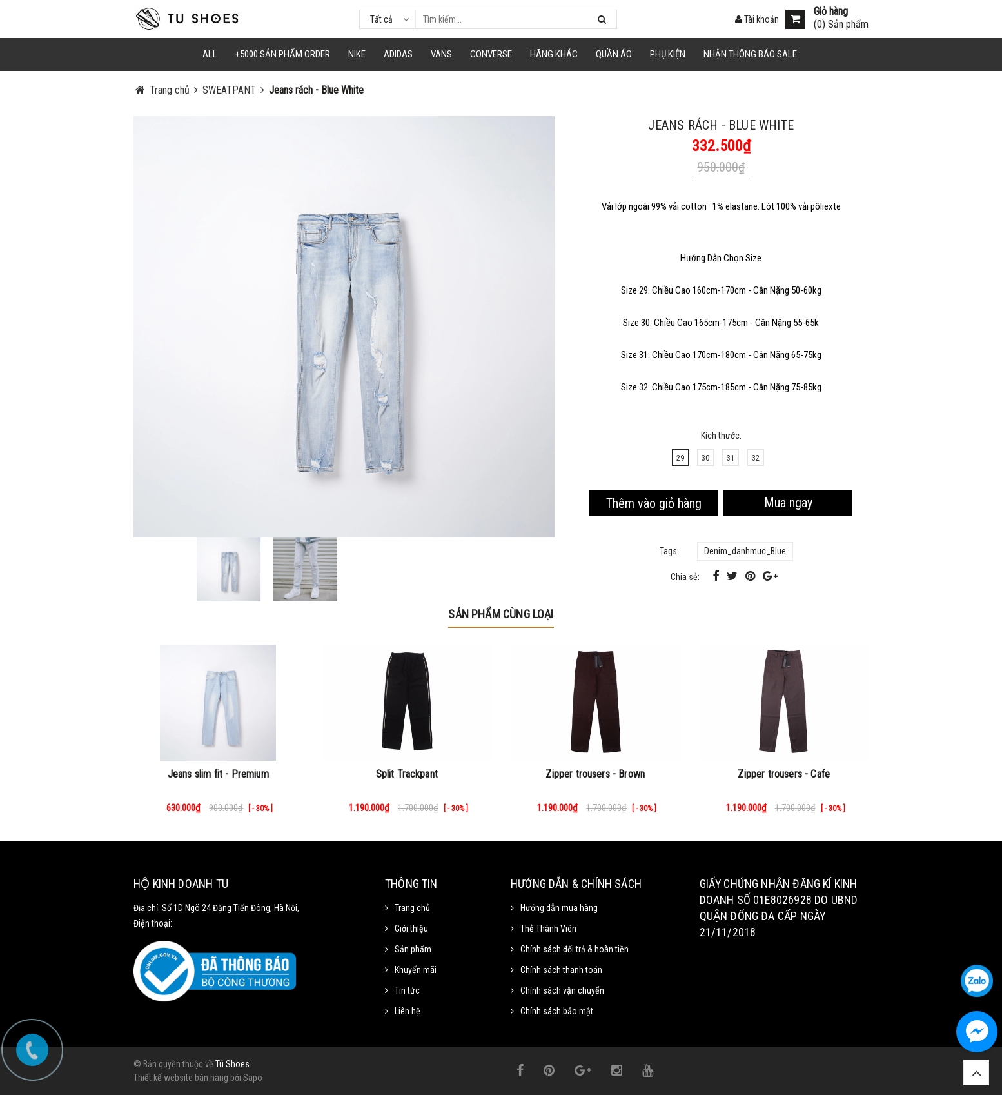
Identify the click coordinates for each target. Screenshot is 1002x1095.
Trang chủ (412, 908)
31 (730, 458)
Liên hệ (407, 1011)
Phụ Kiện (667, 54)
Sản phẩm (413, 949)
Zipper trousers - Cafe (784, 774)
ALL (209, 54)
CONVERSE (491, 54)
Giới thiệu (411, 928)
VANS (441, 54)
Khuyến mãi (416, 970)
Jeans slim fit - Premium (218, 774)
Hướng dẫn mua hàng (559, 908)
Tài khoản (757, 19)
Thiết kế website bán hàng (180, 1077)
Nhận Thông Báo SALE (750, 54)
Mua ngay (788, 502)
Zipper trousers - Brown (595, 774)
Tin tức (407, 990)
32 (756, 458)
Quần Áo (614, 54)
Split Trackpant (407, 774)
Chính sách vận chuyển (562, 990)
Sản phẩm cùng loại (500, 614)
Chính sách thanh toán (561, 970)
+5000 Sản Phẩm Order (282, 54)
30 (705, 458)
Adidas (398, 54)
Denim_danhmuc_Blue (745, 551)
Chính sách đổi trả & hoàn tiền (574, 949)
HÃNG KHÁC (554, 54)
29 (680, 458)
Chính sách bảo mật (556, 1011)
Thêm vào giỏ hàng (654, 503)
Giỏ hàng (831, 11)
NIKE (357, 54)
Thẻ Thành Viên (548, 928)
